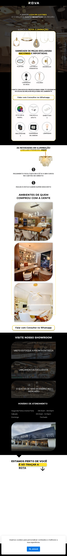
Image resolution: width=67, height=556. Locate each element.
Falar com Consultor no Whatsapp (33, 97)
